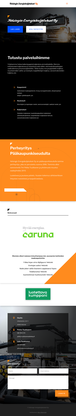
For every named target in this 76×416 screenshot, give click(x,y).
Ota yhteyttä (36, 29)
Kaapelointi (21, 87)
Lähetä (61, 393)
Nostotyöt (21, 101)
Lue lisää (15, 29)
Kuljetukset (21, 110)
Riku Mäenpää (42, 412)
